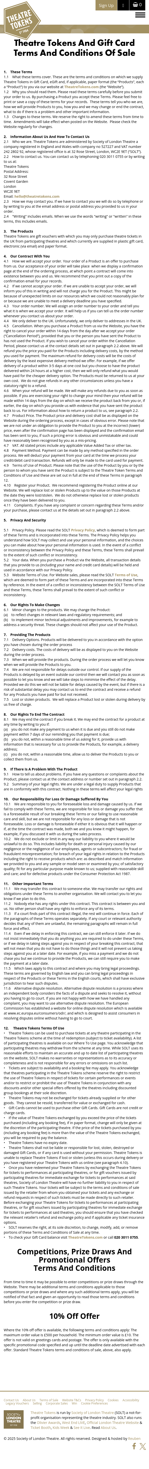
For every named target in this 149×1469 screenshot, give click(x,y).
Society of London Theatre (92, 1412)
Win (74, 1403)
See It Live (82, 1427)
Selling (37, 1403)
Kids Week (61, 1427)
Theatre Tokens (43, 1412)
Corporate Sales (57, 1403)
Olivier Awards (48, 1422)
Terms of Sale (49, 1400)
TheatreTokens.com (81, 86)
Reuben (134, 1438)
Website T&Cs (71, 1400)
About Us (29, 1400)
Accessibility (131, 1400)
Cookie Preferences (94, 1403)
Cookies (113, 1400)
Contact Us (11, 1400)
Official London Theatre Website (113, 1422)
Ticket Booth (41, 1427)
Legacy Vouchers (17, 1403)
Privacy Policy (94, 1400)
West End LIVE (73, 1422)
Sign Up (106, 5)
